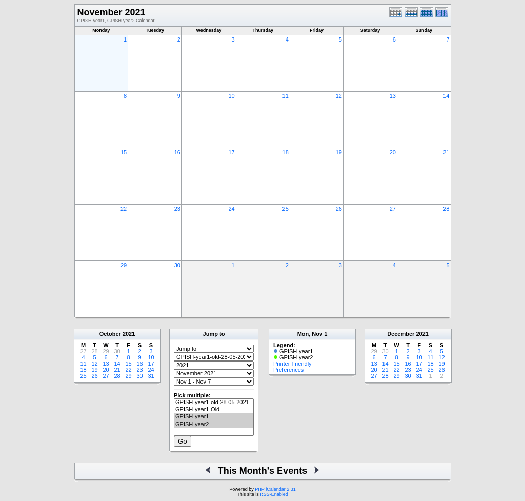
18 (285, 152)
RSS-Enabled (274, 494)
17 (231, 152)
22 (123, 209)
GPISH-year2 (213, 424)
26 (339, 209)
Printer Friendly (292, 363)
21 (446, 152)
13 (393, 96)
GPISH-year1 (213, 416)
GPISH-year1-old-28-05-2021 (213, 402)
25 (285, 209)
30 (177, 265)
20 (393, 152)
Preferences (288, 370)
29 (123, 265)
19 (339, 152)
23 (177, 209)
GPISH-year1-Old (213, 409)
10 (231, 96)
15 (123, 152)
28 (446, 209)
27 (393, 209)
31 (151, 376)
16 (177, 152)
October (110, 334)
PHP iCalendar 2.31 (275, 489)
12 (339, 96)
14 (446, 96)
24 (231, 209)
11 (285, 96)
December (400, 334)
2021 (129, 334)
